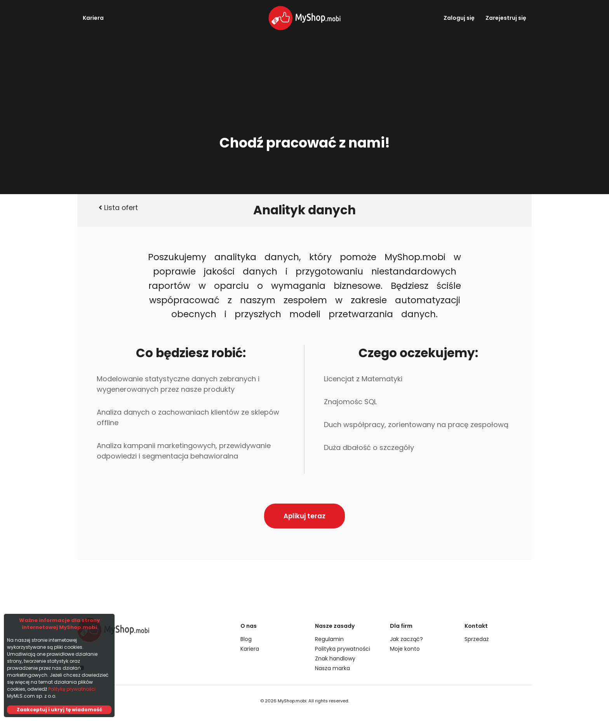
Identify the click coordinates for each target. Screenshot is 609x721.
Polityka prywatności (342, 649)
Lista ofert (118, 207)
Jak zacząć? (406, 639)
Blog (246, 639)
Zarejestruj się (505, 18)
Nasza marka (332, 668)
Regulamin (329, 639)
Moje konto (405, 649)
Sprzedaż (477, 639)
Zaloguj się (459, 18)
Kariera (93, 18)
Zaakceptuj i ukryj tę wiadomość (59, 709)
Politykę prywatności (72, 689)
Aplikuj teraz (304, 516)
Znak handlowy (335, 658)
